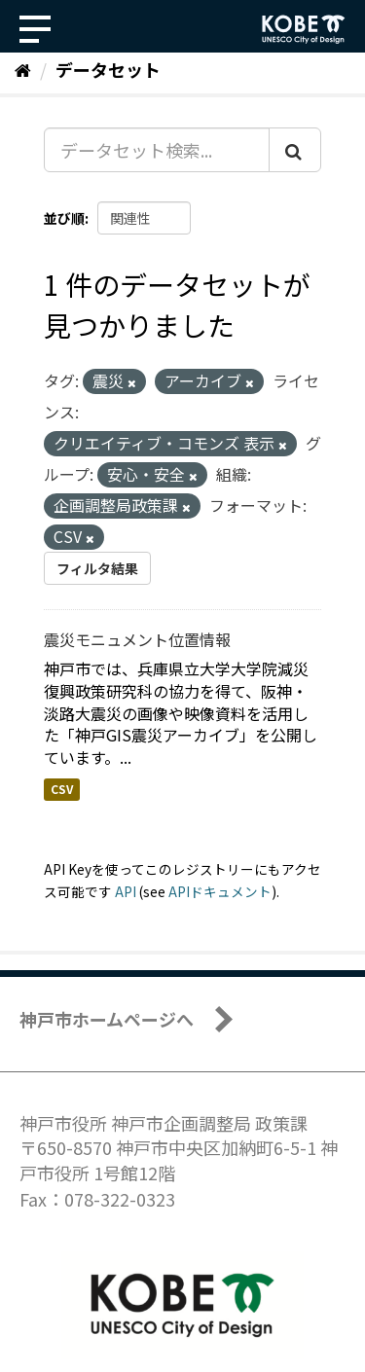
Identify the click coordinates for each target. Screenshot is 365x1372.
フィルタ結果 (97, 568)
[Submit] (295, 149)
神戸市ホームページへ (106, 1018)
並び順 (64, 218)
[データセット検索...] (157, 149)
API (125, 891)
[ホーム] (23, 69)
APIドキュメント (220, 891)
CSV (62, 788)
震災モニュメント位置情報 (137, 639)
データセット (108, 69)
